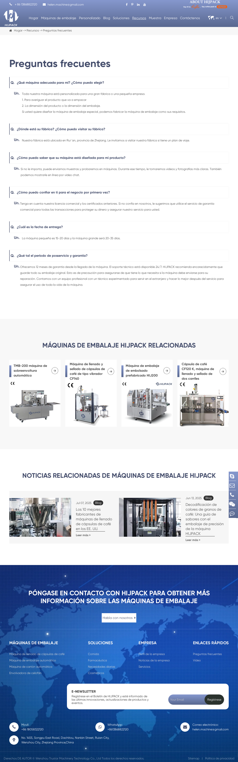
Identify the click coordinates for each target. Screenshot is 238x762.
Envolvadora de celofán (25, 669)
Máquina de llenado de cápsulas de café (37, 650)
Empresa (170, 18)
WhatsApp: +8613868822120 (117, 724)
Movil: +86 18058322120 (32, 724)
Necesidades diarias (101, 663)
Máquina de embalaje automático (32, 657)
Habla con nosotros (119, 614)
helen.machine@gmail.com (63, 4)
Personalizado (89, 18)
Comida (93, 650)
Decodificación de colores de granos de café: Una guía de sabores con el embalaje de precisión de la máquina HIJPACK (194, 520)
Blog (106, 18)
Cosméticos (96, 669)
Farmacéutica (97, 657)
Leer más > (67, 532)
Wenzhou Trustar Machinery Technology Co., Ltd (68, 755)
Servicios (144, 663)
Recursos (139, 18)
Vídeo (197, 657)
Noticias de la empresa (154, 657)
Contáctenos (190, 18)
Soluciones (121, 18)
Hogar (33, 18)
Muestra (155, 18)
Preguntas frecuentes (57, 30)
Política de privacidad (219, 755)
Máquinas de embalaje (58, 18)
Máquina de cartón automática (30, 663)
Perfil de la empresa (152, 650)
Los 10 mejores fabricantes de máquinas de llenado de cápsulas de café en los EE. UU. (86, 521)
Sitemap (193, 755)
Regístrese (214, 696)
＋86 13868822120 (23, 5)
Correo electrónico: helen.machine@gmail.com (210, 724)
